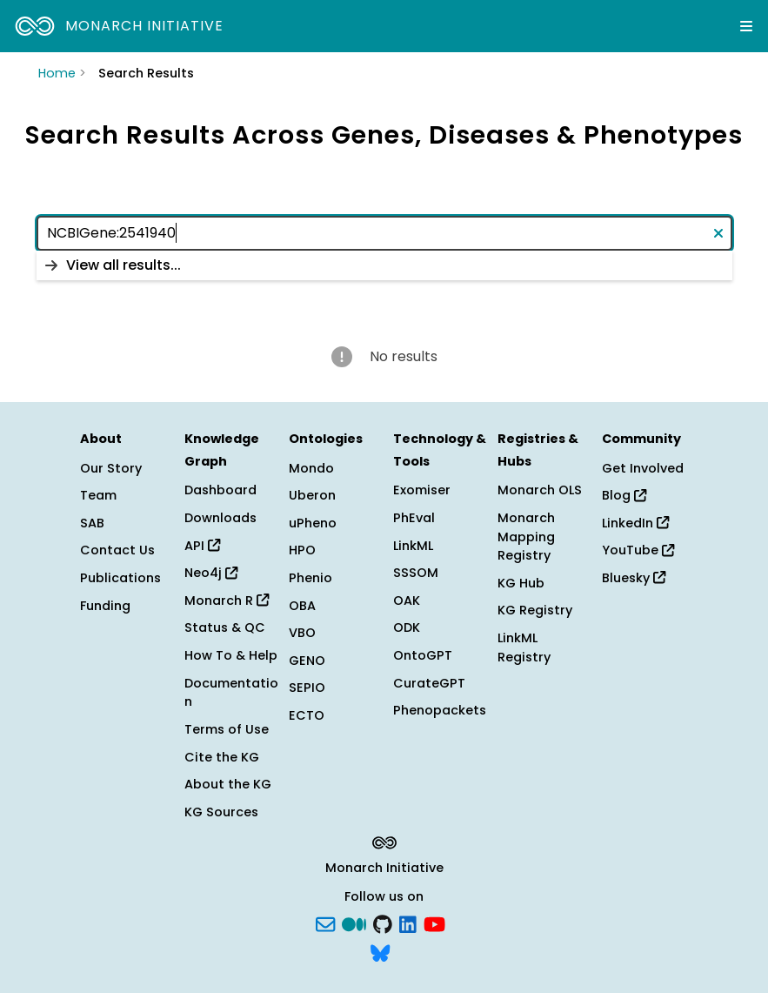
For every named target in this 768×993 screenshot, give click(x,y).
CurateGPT (429, 683)
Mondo (311, 468)
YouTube (638, 550)
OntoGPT (422, 655)
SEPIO (307, 687)
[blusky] (380, 952)
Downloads (220, 518)
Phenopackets (439, 710)
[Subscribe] (325, 922)
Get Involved (643, 468)
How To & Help (230, 655)
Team (98, 495)
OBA (302, 605)
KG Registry (535, 610)
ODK (406, 627)
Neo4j (210, 572)
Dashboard (220, 490)
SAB (92, 523)
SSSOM (415, 572)
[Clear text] (715, 233)
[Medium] (354, 922)
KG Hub (521, 583)
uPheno (313, 523)
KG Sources (221, 812)
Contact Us (117, 550)
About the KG (227, 784)
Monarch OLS (540, 490)
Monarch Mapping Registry (526, 536)
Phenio (310, 578)
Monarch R (226, 600)
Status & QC (224, 627)
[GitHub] (382, 922)
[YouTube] (434, 922)
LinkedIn (635, 523)
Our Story (111, 468)
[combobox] (384, 233)
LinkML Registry (524, 647)
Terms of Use (226, 729)
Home (57, 73)
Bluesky (633, 578)
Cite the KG (221, 757)
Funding (105, 605)
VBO (302, 632)
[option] (384, 265)
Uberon (312, 495)
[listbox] (384, 265)
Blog (624, 495)
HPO (302, 550)
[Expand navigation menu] (746, 26)
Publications (120, 578)
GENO (307, 660)
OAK (406, 600)
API (202, 545)
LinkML (413, 545)
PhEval (414, 518)
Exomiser (422, 490)
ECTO (306, 715)
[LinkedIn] (408, 922)
